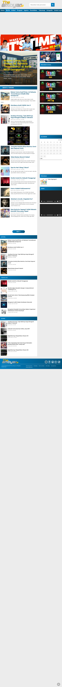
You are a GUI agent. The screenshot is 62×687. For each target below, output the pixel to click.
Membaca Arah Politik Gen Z (16, 247)
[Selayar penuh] (60, 201)
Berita (8, 10)
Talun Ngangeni (52, 179)
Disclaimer (53, 365)
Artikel (13, 10)
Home (3, 10)
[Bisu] (57, 201)
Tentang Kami (29, 365)
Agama (26, 10)
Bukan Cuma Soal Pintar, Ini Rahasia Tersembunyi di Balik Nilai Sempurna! (17, 65)
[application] (51, 196)
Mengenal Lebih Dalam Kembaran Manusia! (20, 302)
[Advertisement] (31, 23)
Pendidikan (33, 10)
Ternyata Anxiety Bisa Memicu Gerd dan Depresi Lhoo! (21, 262)
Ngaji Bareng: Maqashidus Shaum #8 (18, 350)
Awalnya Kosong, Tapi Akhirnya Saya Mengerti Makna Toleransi (21, 255)
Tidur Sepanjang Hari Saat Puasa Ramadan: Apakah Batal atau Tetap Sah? (20, 343)
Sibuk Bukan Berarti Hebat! (15, 268)
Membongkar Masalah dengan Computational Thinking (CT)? (21, 288)
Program (19, 10)
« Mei (41, 158)
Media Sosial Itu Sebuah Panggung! (18, 281)
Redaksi (35, 365)
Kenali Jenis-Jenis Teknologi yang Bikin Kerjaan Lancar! (21, 295)
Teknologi (42, 10)
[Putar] (41, 201)
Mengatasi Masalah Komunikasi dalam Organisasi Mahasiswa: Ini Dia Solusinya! (21, 310)
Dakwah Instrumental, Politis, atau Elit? (19, 328)
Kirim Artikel (41, 365)
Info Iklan (48, 365)
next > (18, 231)
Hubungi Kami (29, 367)
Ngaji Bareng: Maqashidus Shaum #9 (18, 336)
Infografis (50, 10)
